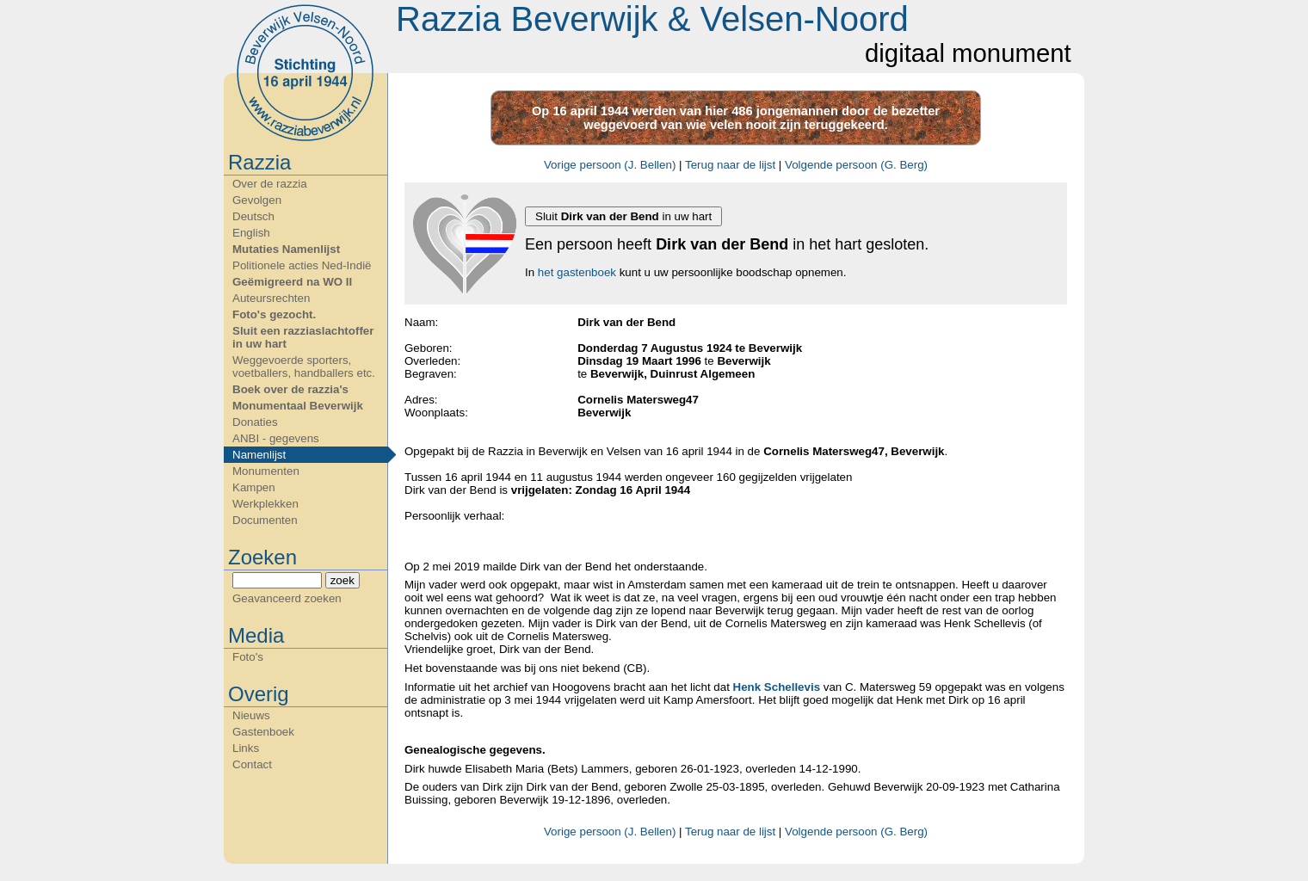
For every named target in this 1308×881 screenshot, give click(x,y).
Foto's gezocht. (274, 314)
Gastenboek (263, 731)
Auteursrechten (271, 298)
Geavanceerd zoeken (287, 598)
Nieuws (251, 715)
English (251, 232)
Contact (252, 764)
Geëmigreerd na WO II (292, 281)
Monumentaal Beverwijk (297, 405)
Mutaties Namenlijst (286, 249)
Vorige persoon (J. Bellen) (610, 164)
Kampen (253, 487)
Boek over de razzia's (290, 389)
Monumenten (265, 471)
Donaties (255, 422)
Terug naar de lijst (730, 164)
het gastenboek (577, 272)
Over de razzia (269, 183)
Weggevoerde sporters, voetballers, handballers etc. (303, 366)
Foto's (247, 656)
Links (245, 748)
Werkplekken (265, 503)
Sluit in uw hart (623, 216)
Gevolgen (256, 200)
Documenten (265, 520)
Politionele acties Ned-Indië (302, 265)
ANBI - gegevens (275, 438)
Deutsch (253, 216)
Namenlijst (259, 454)
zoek (342, 580)
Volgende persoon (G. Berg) (856, 164)
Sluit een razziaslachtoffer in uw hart (302, 337)
